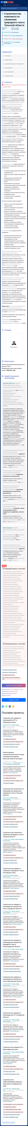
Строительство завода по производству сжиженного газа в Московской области (12, 979)
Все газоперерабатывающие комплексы (13, 816)
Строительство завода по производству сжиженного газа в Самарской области (12, 907)
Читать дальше (7, 736)
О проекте (8, 56)
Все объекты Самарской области (11, 934)
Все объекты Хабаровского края (11, 1117)
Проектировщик (7, 528)
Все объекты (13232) (8, 1122)
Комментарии (9, 76)
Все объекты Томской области (10, 862)
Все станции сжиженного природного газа (11, 678)
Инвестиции (8, 60)
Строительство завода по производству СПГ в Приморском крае (12, 720)
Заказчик (5, 383)
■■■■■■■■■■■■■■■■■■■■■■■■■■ (12, 396)
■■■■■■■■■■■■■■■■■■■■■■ (11, 399)
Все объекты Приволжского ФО (11, 932)
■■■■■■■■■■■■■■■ (18, 404)
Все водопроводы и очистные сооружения (13, 1104)
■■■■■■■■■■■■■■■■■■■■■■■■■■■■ (12, 104)
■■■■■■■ (13, 467)
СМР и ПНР (9, 800)
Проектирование (15, 32)
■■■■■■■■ (5, 109)
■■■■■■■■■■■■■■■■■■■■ (9, 91)
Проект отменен (17, 949)
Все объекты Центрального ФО (9, 669)
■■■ (7, 406)
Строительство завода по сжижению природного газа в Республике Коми (13, 871)
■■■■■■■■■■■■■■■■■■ (9, 393)
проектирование (10, 1022)
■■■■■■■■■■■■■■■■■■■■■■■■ (10, 102)
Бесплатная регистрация (13, 5)
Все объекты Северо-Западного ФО (12, 896)
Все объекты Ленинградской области (12, 971)
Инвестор (11, 383)
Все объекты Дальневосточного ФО (12, 744)
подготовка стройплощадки (13, 764)
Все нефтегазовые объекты (8, 675)
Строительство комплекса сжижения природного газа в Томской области (13, 835)
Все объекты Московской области (11, 1007)
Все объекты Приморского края (11, 746)
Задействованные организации (14, 64)
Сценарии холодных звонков (14, 685)
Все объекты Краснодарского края (11, 1074)
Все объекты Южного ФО (9, 1071)
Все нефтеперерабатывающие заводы (12, 1109)
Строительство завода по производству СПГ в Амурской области (13, 1015)
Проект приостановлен (17, 35)
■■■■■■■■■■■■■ (7, 391)
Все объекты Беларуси (9, 783)
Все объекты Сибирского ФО (10, 860)
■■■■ (9, 109)
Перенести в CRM (14, 700)
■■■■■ (12, 138)
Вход (5, 5)
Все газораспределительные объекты (12, 775)
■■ (2, 123)
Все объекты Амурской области (11, 1041)
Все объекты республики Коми (11, 898)
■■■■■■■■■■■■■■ (12, 90)
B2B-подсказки (9, 72)
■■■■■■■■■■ (5, 230)
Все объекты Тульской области (9, 672)
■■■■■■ (4, 90)
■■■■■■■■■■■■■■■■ (18, 97)
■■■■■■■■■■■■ (6, 256)
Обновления (8, 68)
